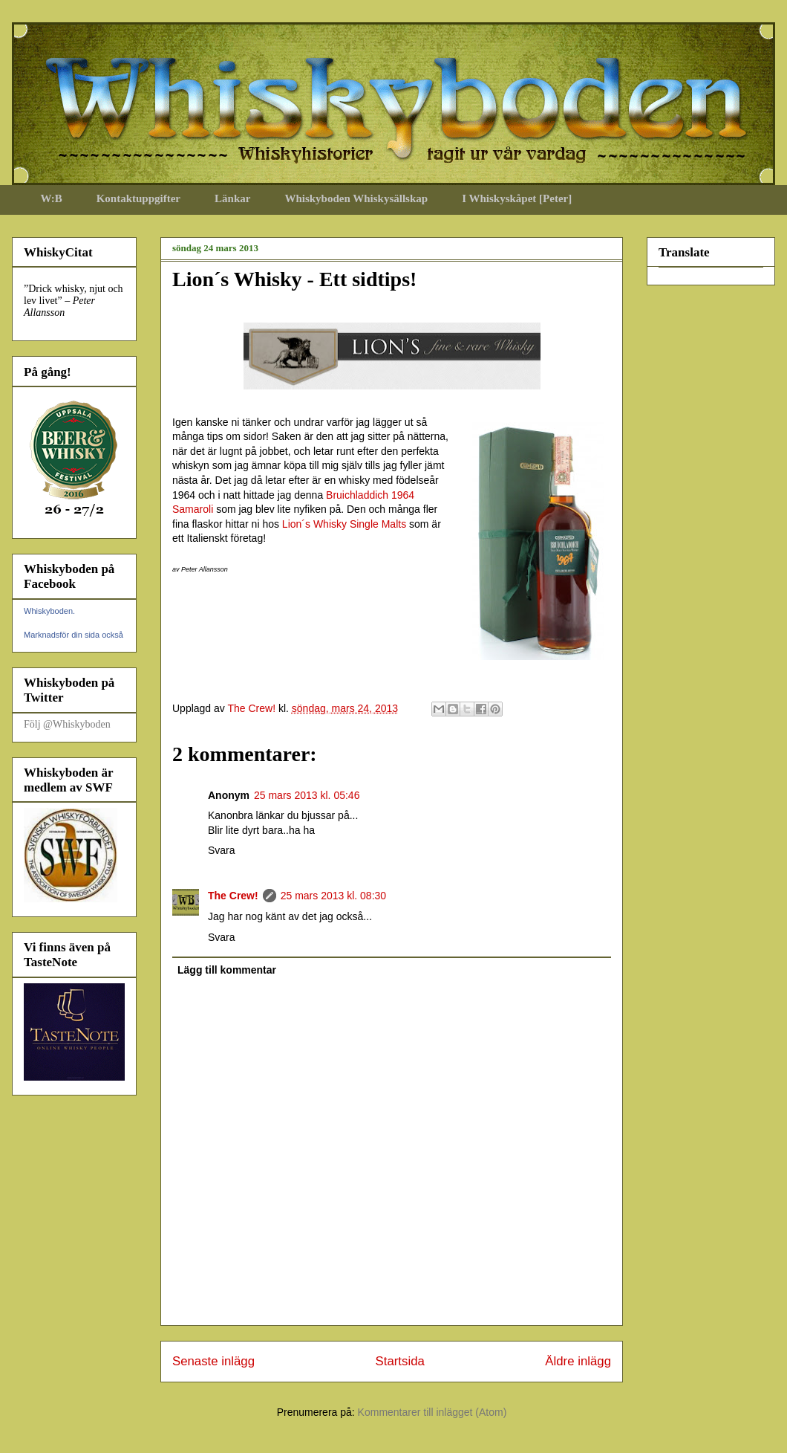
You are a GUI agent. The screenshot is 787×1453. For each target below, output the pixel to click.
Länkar (232, 198)
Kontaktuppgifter (138, 198)
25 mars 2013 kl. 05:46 (306, 795)
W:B (51, 198)
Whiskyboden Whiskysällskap (356, 198)
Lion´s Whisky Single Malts (344, 524)
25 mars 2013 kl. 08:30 (333, 896)
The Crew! (233, 896)
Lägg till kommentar (226, 970)
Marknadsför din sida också (73, 634)
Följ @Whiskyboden (67, 724)
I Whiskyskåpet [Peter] (517, 198)
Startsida (400, 1361)
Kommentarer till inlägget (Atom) (432, 1412)
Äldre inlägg (578, 1361)
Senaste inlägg (213, 1361)
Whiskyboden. (49, 610)
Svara (221, 850)
